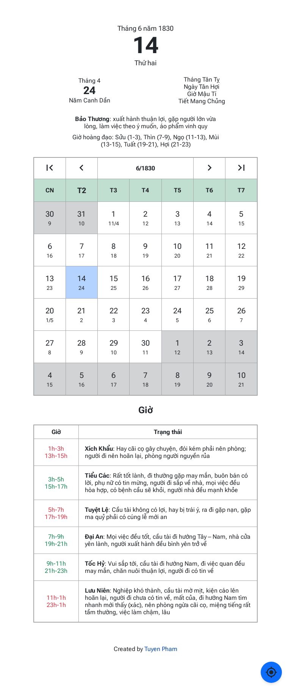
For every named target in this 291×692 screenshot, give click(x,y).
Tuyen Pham (160, 649)
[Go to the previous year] (50, 168)
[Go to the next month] (209, 168)
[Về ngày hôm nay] (271, 672)
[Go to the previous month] (81, 168)
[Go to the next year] (241, 168)
